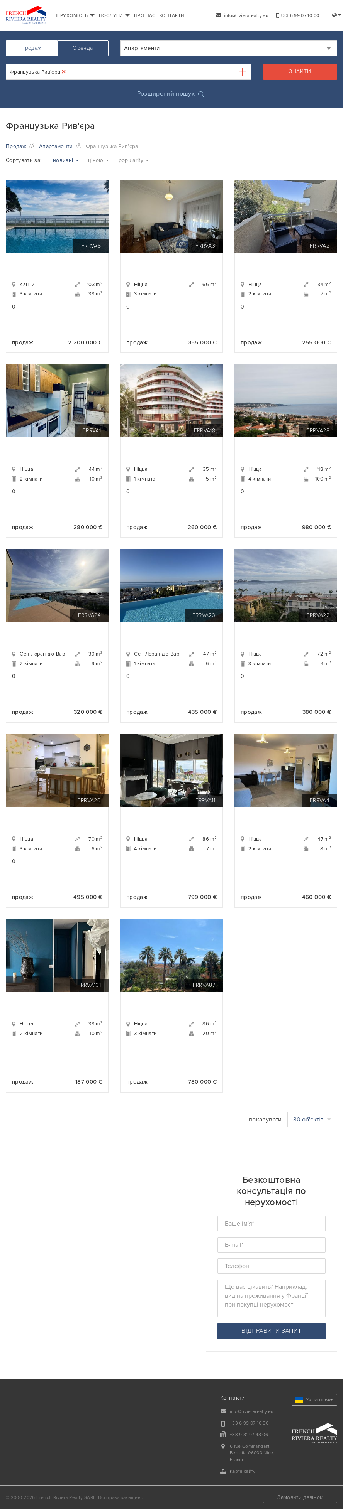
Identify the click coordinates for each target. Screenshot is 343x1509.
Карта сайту (243, 1471)
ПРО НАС (145, 15)
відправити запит (271, 1331)
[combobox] (228, 48)
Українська (314, 1399)
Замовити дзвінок (300, 1497)
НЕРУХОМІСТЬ (74, 15)
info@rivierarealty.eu (242, 15)
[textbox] (74, 72)
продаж (31, 48)
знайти (300, 71)
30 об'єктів (312, 1119)
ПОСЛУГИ (114, 15)
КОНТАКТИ (172, 15)
